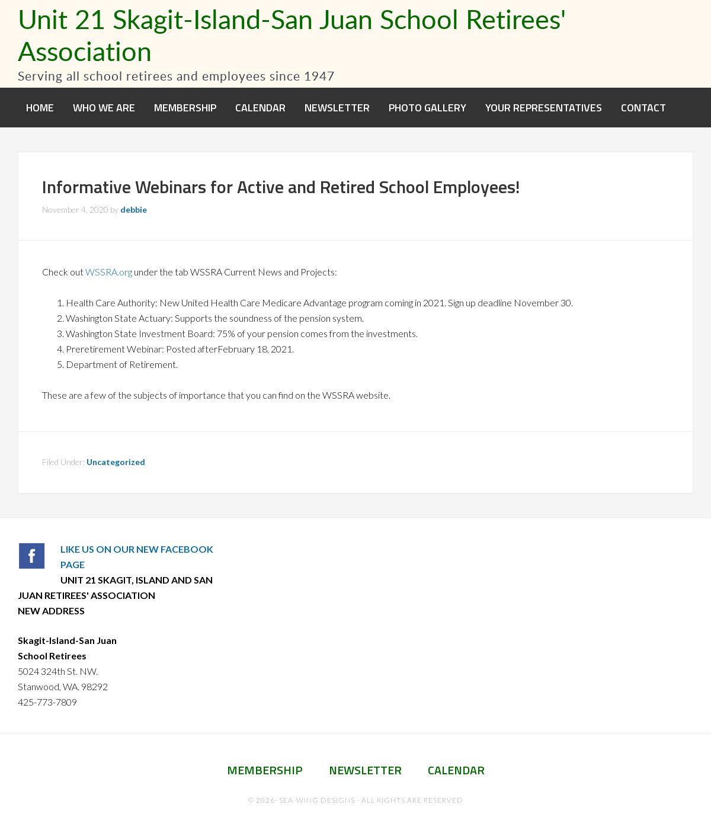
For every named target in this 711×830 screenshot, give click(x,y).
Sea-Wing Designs (317, 800)
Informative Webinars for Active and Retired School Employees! (281, 186)
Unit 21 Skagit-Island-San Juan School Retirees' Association (292, 34)
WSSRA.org (108, 271)
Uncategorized (116, 462)
